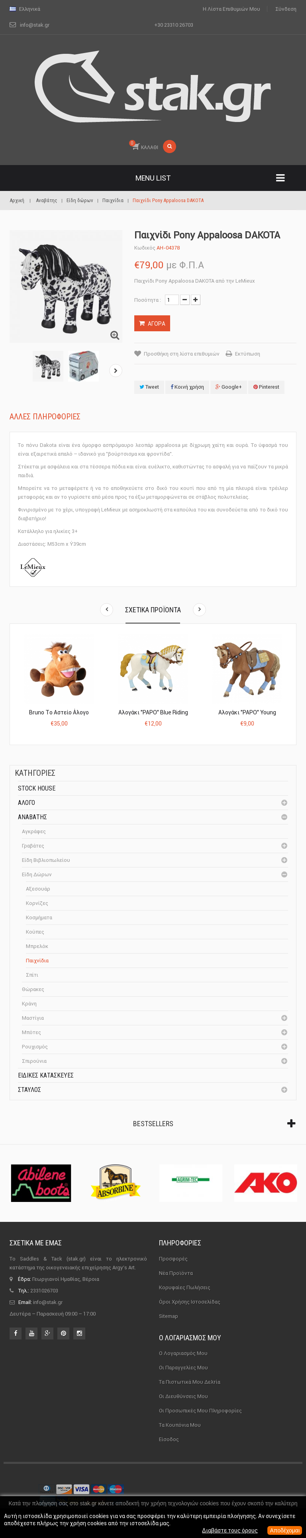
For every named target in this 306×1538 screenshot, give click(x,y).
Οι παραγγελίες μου (183, 1367)
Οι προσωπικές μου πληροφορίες (200, 1410)
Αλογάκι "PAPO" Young (247, 712)
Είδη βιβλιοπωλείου (46, 860)
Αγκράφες (34, 831)
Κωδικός (144, 247)
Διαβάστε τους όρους (230, 1530)
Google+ (229, 387)
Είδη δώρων (37, 874)
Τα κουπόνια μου (180, 1425)
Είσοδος (169, 1439)
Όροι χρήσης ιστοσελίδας (189, 1301)
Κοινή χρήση (187, 387)
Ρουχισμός (35, 1046)
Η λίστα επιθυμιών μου (231, 9)
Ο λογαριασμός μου (190, 1337)
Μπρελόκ (37, 946)
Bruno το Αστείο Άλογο (59, 712)
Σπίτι (32, 975)
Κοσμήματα (39, 917)
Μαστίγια (33, 1018)
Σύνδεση (285, 9)
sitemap (168, 1316)
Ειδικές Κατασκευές (46, 1075)
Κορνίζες (37, 903)
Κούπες (35, 931)
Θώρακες (33, 989)
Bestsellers (153, 1123)
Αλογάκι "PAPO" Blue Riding (153, 712)
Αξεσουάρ (38, 888)
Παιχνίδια (37, 960)
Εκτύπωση (247, 353)
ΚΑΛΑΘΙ (143, 145)
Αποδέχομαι (285, 1530)
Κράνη (29, 1003)
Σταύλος (29, 1090)
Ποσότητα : (147, 300)
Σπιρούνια (34, 1061)
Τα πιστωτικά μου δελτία (189, 1382)
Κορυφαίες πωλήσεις (184, 1287)
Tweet (149, 387)
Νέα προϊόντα (176, 1273)
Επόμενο (115, 370)
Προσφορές (173, 1258)
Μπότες (31, 1032)
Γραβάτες (33, 845)
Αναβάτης (32, 817)
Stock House (36, 788)
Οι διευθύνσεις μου (183, 1396)
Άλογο (26, 802)
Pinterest (266, 387)
